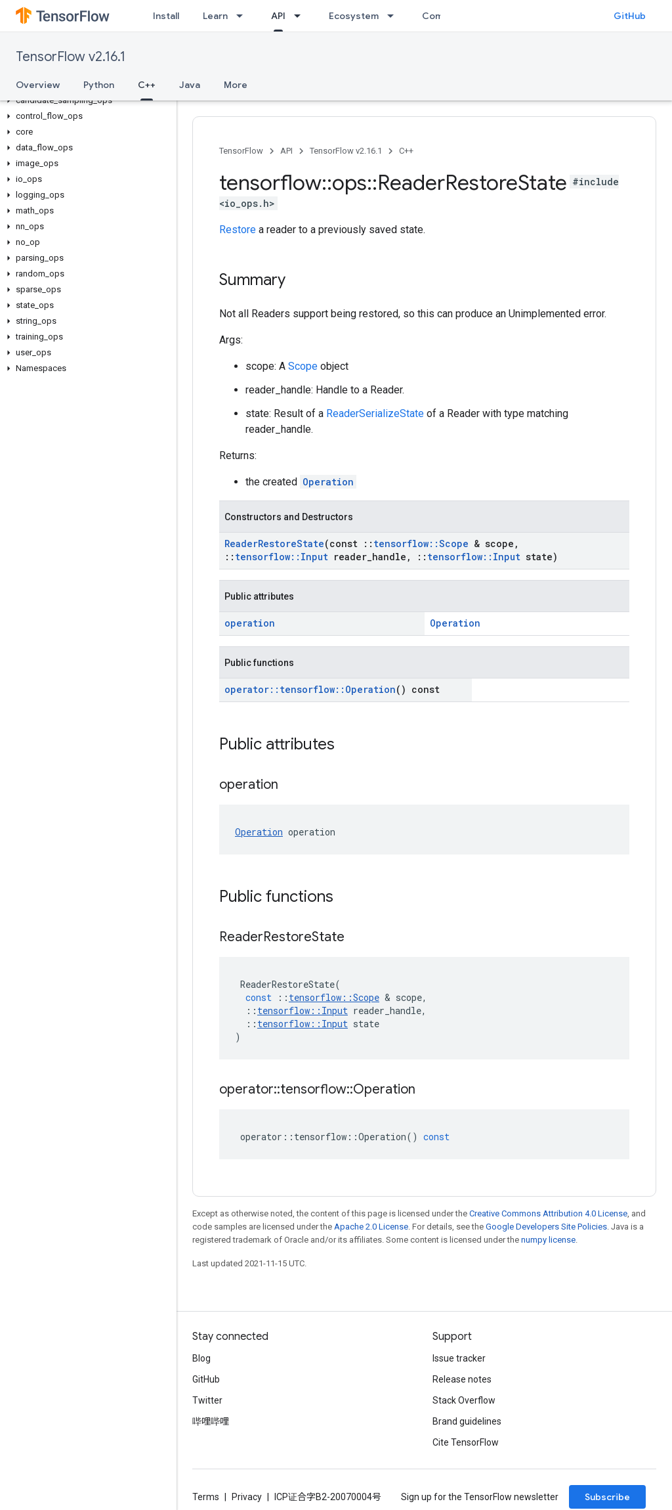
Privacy (247, 1497)
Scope (303, 366)
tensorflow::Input (281, 556)
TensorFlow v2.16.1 (70, 57)
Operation (328, 482)
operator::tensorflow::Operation (310, 689)
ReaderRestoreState (274, 543)
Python (98, 85)
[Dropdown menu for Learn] (243, 16)
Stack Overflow (463, 1400)
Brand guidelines (466, 1421)
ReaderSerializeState (375, 413)
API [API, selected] (278, 16)
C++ (406, 151)
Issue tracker (459, 1358)
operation (249, 623)
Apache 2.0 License (371, 1227)
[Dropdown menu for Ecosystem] (394, 16)
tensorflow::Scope (421, 543)
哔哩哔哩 (210, 1421)
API (286, 151)
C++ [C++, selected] (147, 85)
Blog (201, 1358)
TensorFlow (241, 151)
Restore (237, 229)
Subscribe (607, 1497)
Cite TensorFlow (465, 1442)
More (235, 85)
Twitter (207, 1400)
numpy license (548, 1240)
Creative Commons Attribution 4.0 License (548, 1213)
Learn (215, 16)
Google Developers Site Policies (546, 1227)
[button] (85, 100)
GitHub (630, 16)
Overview (38, 85)
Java (189, 85)
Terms (205, 1497)
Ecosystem (354, 16)
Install (166, 16)
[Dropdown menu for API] (301, 16)
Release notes (462, 1379)
